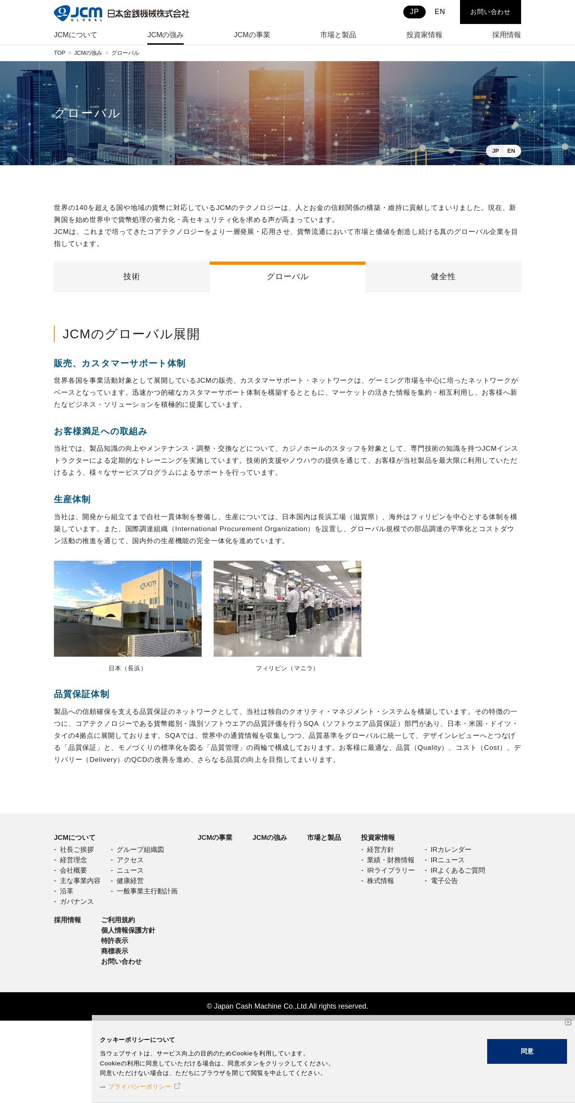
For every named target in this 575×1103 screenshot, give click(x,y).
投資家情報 (72, 933)
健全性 (443, 278)
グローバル (288, 278)
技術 (131, 278)
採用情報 (68, 999)
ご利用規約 (121, 999)
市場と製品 (335, 849)
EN (511, 151)
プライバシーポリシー (147, 1085)
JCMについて (76, 849)
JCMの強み (88, 53)
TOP (59, 53)
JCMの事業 (222, 849)
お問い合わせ (490, 11)
